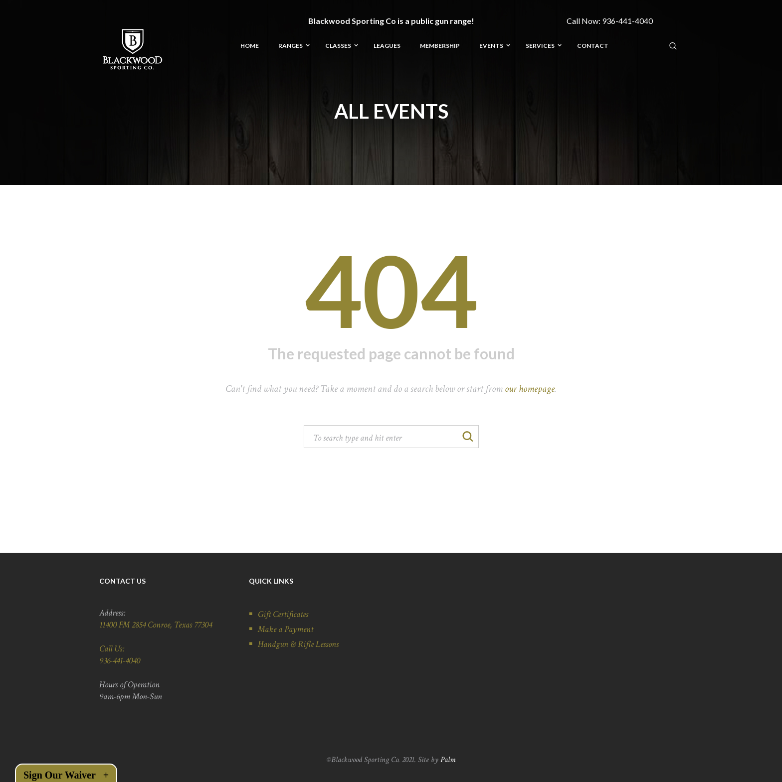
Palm (447, 760)
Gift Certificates (283, 614)
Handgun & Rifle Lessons (298, 644)
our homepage (530, 388)
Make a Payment (285, 629)
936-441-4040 (627, 20)
